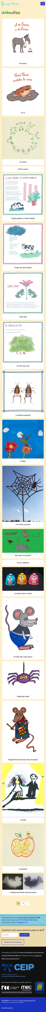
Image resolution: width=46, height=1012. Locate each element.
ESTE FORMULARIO (25, 920)
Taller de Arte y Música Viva (27, 1000)
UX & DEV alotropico (7, 1008)
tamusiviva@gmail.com (19, 922)
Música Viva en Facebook (12, 942)
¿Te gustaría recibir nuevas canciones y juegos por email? (23, 930)
